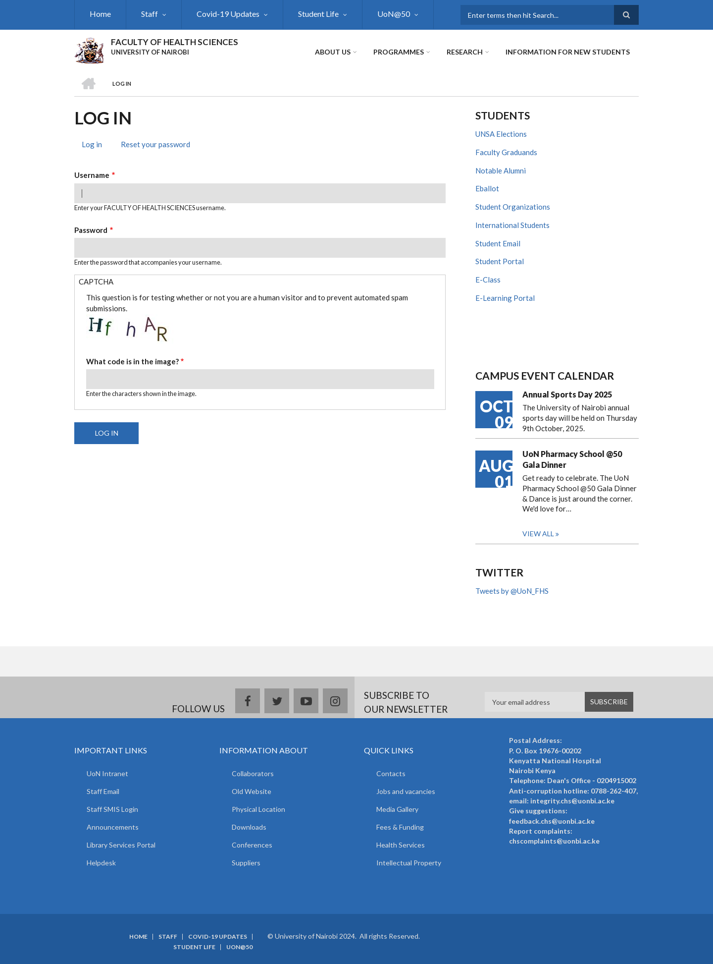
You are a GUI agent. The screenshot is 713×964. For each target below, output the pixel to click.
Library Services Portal (121, 845)
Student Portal (499, 261)
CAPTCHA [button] (96, 281)
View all (538, 533)
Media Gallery (397, 809)
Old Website (251, 791)
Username (91, 174)
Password (90, 230)
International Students (512, 225)
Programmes (398, 52)
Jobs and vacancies (405, 791)
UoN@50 (393, 13)
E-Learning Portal (505, 297)
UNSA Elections (501, 133)
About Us (333, 52)
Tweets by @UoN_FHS (512, 590)
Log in (95, 145)
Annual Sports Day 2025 (567, 394)
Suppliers (246, 862)
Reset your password (155, 144)
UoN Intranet (107, 773)
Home (100, 13)
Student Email (497, 243)
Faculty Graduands (506, 152)
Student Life (318, 13)
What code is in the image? (132, 361)
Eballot (487, 188)
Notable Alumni (500, 170)
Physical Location (258, 809)
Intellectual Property (408, 862)
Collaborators (253, 773)
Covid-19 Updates (228, 13)
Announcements (113, 827)
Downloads (249, 827)
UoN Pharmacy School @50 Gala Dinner (572, 459)
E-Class (488, 279)
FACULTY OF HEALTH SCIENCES (174, 42)
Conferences (252, 845)
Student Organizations (512, 206)
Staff (149, 13)
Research (465, 52)
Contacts (391, 773)
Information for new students (568, 52)
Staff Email (103, 791)
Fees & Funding (400, 827)
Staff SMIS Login (112, 809)
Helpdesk (101, 862)
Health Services (400, 845)
